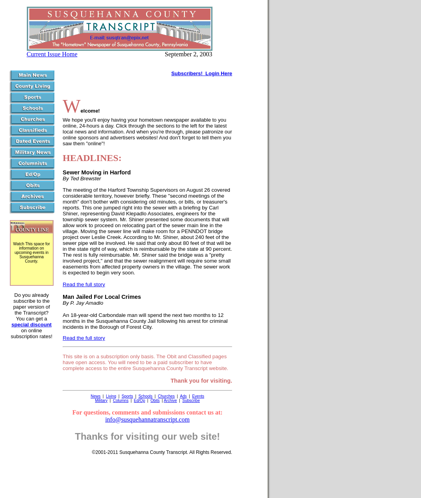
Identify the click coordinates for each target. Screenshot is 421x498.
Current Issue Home (52, 54)
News (96, 396)
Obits (155, 400)
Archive (170, 400)
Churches (166, 396)
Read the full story (84, 284)
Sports (127, 396)
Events (198, 396)
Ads (183, 396)
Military (101, 400)
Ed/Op (139, 400)
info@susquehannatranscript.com (147, 419)
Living (111, 396)
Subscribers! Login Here (201, 73)
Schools (145, 396)
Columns (120, 400)
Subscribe (191, 400)
